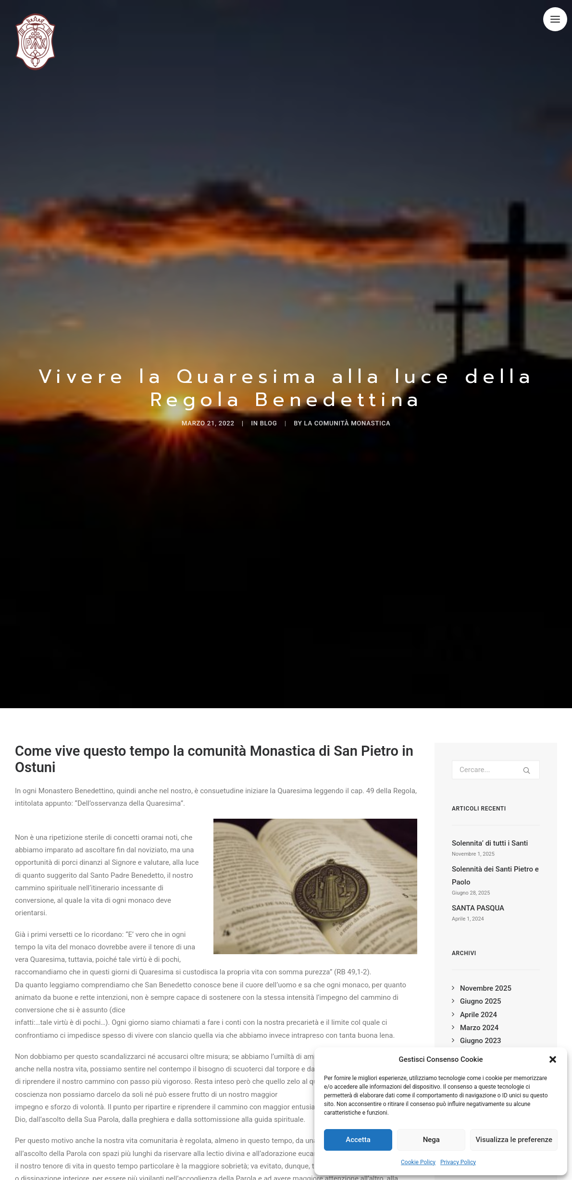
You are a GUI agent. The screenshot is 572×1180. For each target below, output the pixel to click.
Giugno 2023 (480, 1026)
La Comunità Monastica (369, 416)
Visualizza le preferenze (513, 1139)
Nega (431, 1139)
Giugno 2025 (480, 987)
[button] (553, 1059)
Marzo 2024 (479, 1013)
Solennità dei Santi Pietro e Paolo (495, 862)
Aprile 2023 (478, 1040)
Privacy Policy (458, 1162)
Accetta (358, 1139)
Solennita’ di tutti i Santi (490, 829)
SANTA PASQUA (478, 894)
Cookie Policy (418, 1162)
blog (262, 416)
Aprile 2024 (478, 1000)
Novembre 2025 (485, 974)
